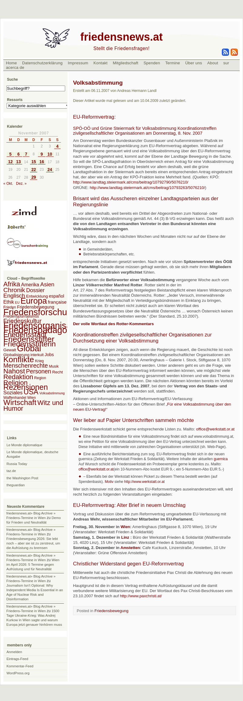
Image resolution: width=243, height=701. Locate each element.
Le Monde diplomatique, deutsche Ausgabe (32, 454)
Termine (172, 63)
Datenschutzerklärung (42, 63)
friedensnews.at (121, 37)
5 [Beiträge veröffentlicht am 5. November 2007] (10, 154)
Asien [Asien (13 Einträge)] (47, 284)
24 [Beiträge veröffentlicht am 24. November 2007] (50, 169)
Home (11, 63)
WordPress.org (18, 673)
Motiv (110, 482)
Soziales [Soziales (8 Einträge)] (12, 393)
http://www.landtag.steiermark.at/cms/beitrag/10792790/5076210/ (130, 182)
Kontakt (100, 63)
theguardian (16, 485)
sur (226, 63)
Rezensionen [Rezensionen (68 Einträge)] (25, 387)
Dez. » (21, 183)
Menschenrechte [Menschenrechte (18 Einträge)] (25, 365)
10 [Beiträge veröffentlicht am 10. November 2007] (50, 154)
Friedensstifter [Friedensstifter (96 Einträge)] (28, 339)
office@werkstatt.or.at (215, 429)
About (212, 63)
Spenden (152, 63)
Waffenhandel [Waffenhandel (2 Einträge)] (14, 398)
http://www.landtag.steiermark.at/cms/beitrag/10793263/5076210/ (147, 187)
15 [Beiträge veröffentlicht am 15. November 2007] (33, 162)
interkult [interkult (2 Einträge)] (37, 355)
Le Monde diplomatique (24, 445)
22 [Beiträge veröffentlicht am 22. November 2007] (33, 169)
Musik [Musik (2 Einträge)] (53, 366)
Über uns (193, 63)
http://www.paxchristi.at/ (141, 596)
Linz (125, 537)
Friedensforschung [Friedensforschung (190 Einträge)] (40, 312)
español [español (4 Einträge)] (56, 296)
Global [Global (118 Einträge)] (29, 348)
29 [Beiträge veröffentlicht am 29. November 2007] (33, 177)
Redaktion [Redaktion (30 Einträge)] (18, 377)
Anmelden (14, 652)
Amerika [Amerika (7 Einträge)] (30, 284)
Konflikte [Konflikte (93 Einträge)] (18, 359)
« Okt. (8, 183)
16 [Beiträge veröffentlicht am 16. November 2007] (41, 162)
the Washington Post (22, 478)
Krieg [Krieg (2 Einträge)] (39, 361)
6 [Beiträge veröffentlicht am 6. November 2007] (18, 154)
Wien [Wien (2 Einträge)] (31, 398)
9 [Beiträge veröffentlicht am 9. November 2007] (42, 154)
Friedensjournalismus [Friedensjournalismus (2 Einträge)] (21, 316)
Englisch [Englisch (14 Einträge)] (14, 295)
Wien (125, 526)
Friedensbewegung (111, 610)
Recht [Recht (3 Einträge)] (57, 372)
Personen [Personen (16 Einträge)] (38, 371)
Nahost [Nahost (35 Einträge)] (14, 371)
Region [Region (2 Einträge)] (40, 378)
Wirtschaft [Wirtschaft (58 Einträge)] (19, 402)
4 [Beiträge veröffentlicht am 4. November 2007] (57, 146)
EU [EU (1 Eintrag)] (17, 302)
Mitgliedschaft (125, 63)
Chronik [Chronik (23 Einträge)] (14, 289)
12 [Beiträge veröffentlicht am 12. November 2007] (10, 162)
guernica (220, 459)
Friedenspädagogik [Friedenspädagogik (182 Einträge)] (40, 330)
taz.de (11, 471)
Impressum (78, 63)
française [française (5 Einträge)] (57, 302)
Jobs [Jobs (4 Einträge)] (49, 354)
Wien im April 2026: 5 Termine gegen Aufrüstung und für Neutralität (32, 564)
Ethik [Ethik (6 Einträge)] (8, 302)
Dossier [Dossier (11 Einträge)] (35, 290)
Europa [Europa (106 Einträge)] (34, 300)
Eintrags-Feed (17, 659)
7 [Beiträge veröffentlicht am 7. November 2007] (26, 154)
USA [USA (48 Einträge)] (31, 392)
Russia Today (17, 464)
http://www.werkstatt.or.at (144, 482)
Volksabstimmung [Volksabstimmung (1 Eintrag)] (52, 393)
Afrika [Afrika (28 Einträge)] (11, 284)
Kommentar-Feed (20, 666)
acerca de (15, 67)
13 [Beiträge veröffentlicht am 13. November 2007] (18, 162)
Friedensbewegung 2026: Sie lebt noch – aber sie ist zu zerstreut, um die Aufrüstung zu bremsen (33, 543)
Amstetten (130, 547)
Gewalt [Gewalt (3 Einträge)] (9, 350)
